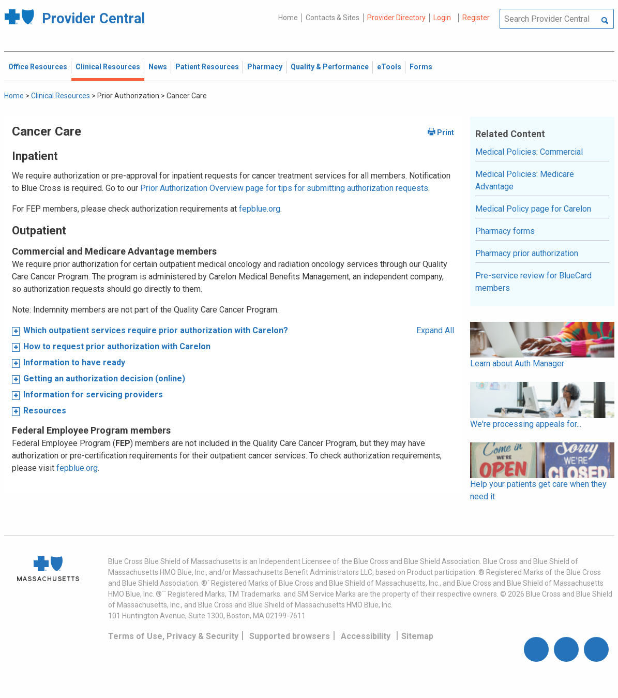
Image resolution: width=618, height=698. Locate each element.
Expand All (435, 330)
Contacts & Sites (332, 17)
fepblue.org (259, 209)
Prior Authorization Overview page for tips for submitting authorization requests (284, 188)
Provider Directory (396, 17)
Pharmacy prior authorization (526, 253)
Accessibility (365, 636)
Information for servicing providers (93, 394)
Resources (44, 410)
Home (288, 17)
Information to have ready (74, 362)
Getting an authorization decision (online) (104, 378)
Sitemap (417, 636)
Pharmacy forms (505, 231)
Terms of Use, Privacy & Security (173, 636)
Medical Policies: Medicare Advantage (524, 180)
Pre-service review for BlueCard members (533, 282)
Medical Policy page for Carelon (533, 209)
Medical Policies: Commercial (529, 152)
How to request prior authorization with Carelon (116, 346)
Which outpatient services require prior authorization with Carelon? (155, 330)
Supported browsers (289, 636)
